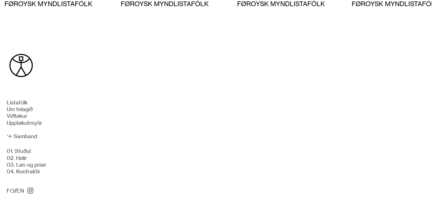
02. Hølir (17, 158)
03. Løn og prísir (26, 165)
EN (20, 191)
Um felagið (20, 109)
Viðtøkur (17, 116)
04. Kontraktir (23, 171)
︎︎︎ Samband (22, 136)
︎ (30, 190)
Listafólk (17, 102)
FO (10, 191)
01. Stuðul (19, 151)
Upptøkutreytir (24, 123)
